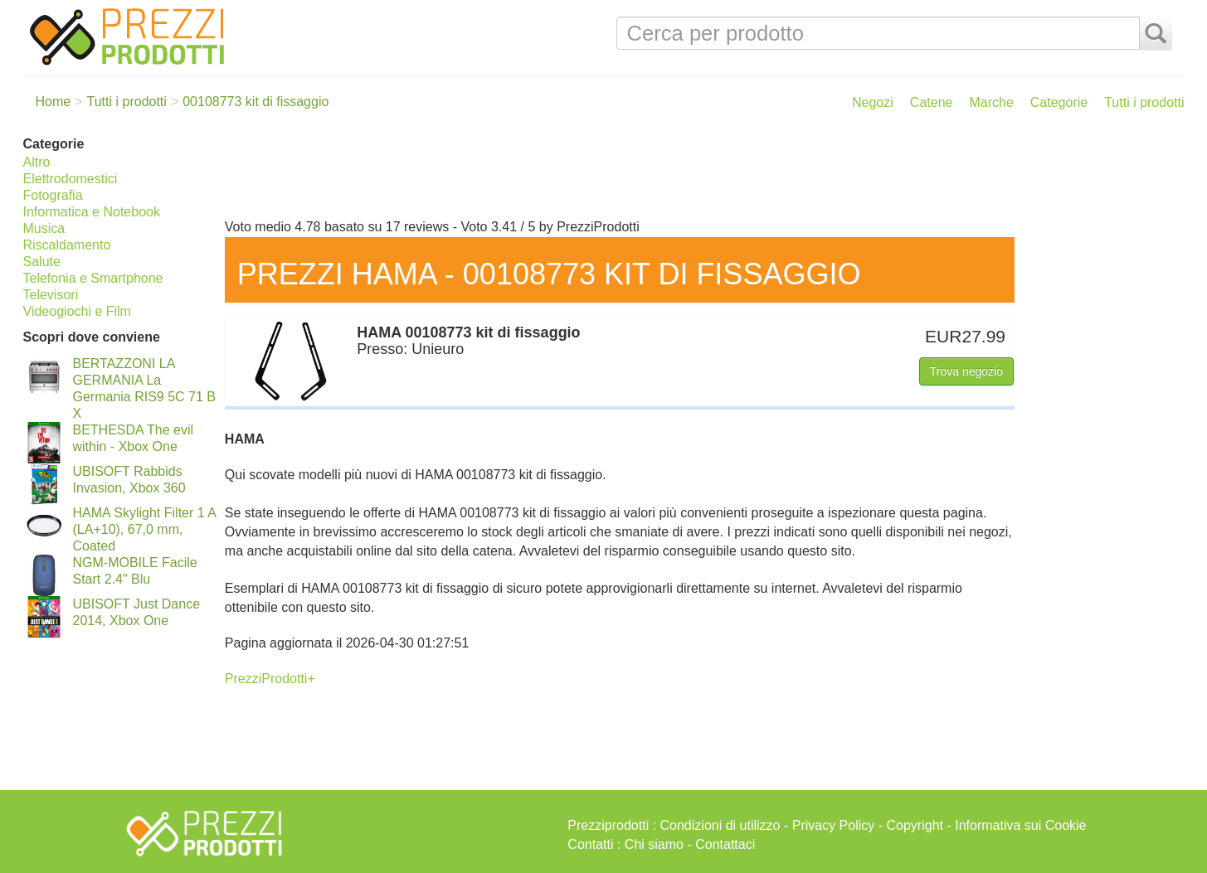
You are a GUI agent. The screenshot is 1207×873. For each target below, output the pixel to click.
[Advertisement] (701, 172)
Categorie (1059, 102)
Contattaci (725, 844)
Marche (991, 102)
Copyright (915, 825)
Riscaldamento (67, 245)
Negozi (872, 102)
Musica (44, 228)
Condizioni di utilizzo (720, 825)
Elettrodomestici (70, 179)
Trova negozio (966, 371)
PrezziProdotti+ (270, 679)
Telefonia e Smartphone (93, 278)
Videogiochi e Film (77, 311)
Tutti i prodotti (1144, 102)
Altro (37, 162)
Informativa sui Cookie (1020, 825)
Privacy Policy (833, 825)
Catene (931, 102)
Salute (42, 262)
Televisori (51, 295)
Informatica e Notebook (91, 212)
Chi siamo (654, 844)
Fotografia (53, 195)
